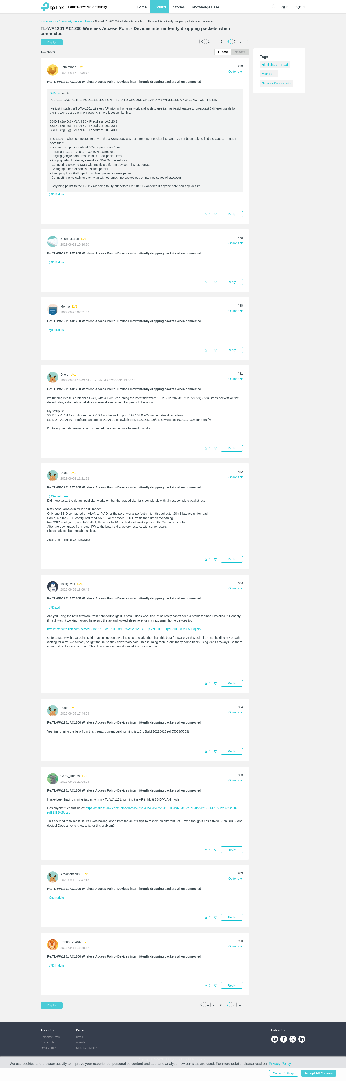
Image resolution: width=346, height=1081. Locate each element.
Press (80, 1030)
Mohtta (65, 306)
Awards (80, 1042)
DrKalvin (55, 93)
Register (299, 6)
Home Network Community (56, 21)
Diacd (64, 374)
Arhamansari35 (70, 874)
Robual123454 (70, 942)
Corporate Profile (51, 1037)
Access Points (83, 21)
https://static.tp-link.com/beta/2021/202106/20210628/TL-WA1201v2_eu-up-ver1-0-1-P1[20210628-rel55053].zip (124, 629)
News (79, 1037)
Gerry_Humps (70, 776)
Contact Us (47, 1042)
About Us (47, 1030)
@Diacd (54, 607)
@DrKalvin (56, 194)
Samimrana (68, 67)
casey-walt (67, 584)
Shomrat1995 (69, 238)
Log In (284, 6)
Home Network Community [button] (87, 6)
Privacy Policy (48, 1047)
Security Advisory (86, 1047)
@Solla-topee (58, 496)
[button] (235, 71)
